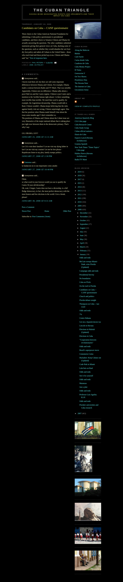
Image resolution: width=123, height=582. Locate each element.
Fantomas (28, 162)
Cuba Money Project (82, 67)
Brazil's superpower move (89, 350)
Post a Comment (28, 207)
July (81, 232)
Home (47, 211)
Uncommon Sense (82, 90)
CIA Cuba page (80, 121)
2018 (80, 176)
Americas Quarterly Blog (84, 118)
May (82, 239)
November (84, 217)
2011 (80, 198)
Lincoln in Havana (86, 326)
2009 (80, 206)
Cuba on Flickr (85, 282)
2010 (80, 202)
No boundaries (84, 278)
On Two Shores (80, 77)
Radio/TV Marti (81, 160)
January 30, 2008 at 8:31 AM (37, 201)
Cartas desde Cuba (82, 60)
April (82, 243)
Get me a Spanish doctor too (90, 322)
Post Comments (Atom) (41, 216)
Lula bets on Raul (86, 368)
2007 (80, 413)
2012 (80, 194)
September (84, 224)
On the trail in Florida (87, 286)
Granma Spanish (81, 144)
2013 (80, 191)
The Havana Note (81, 83)
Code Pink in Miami (87, 364)
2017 (80, 179)
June (82, 235)
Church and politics (86, 296)
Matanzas (83, 383)
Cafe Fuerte (79, 57)
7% (80, 314)
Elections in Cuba (86, 336)
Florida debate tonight (87, 300)
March (82, 247)
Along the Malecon (82, 50)
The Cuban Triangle (62, 10)
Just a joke (83, 387)
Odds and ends (85, 258)
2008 (31, 65)
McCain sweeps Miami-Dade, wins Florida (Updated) (88, 264)
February (83, 251)
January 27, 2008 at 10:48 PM (37, 169)
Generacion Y (80, 73)
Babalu (77, 53)
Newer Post (26, 211)
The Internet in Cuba (82, 87)
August (83, 228)
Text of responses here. (38, 58)
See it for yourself (86, 376)
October (83, 220)
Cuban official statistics (83, 131)
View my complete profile (87, 106)
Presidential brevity (86, 275)
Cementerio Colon (86, 354)
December (84, 213)
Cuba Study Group (82, 128)
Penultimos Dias (81, 80)
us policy (38, 65)
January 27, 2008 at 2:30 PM (37, 156)
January (83, 254)
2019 (80, 172)
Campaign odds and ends (88, 271)
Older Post (67, 211)
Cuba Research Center (83, 125)
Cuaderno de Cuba (82, 63)
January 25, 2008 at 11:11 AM (37, 137)
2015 (80, 183)
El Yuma (78, 70)
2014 (80, 187)
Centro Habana (85, 318)
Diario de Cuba (80, 134)
